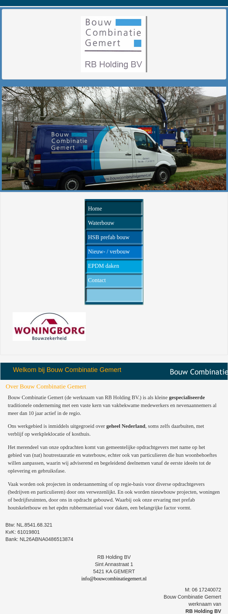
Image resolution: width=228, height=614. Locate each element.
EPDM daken (103, 266)
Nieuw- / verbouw (109, 251)
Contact (97, 280)
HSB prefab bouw (109, 237)
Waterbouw (101, 223)
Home (95, 209)
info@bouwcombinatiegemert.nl (113, 578)
